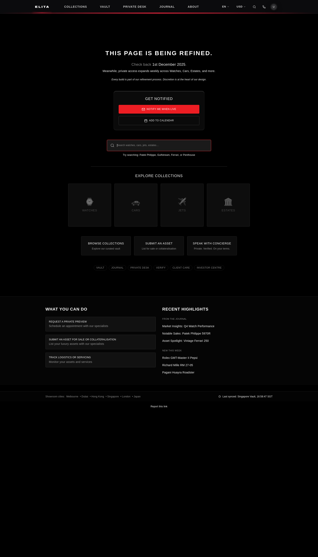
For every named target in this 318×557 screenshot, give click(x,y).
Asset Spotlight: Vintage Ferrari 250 (185, 340)
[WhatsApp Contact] (264, 7)
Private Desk (139, 267)
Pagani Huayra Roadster (178, 372)
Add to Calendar (159, 120)
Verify (161, 267)
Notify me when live (159, 109)
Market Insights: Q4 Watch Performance (188, 326)
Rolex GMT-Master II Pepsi (180, 357)
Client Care (181, 267)
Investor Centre (209, 267)
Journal (117, 267)
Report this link (158, 406)
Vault (100, 267)
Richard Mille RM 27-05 (177, 365)
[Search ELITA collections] (159, 145)
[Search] (254, 7)
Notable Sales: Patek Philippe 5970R (186, 333)
